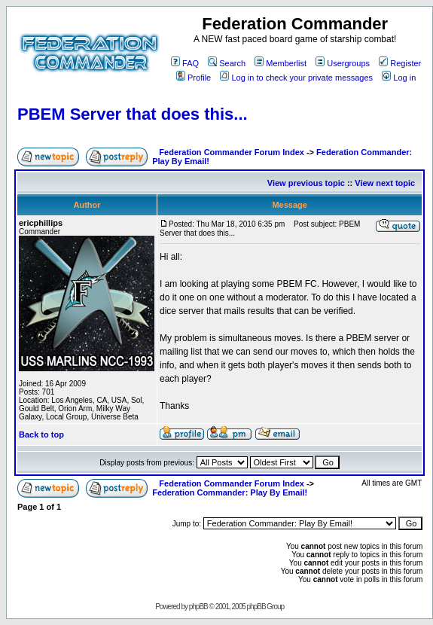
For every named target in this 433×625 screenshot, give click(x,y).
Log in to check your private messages (296, 77)
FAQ (185, 63)
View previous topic (306, 183)
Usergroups (343, 63)
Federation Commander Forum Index (231, 152)
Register (400, 63)
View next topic (385, 183)
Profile (193, 77)
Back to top (41, 434)
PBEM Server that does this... (132, 114)
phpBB (198, 606)
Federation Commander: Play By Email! (229, 492)
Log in (399, 77)
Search (226, 63)
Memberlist (280, 63)
